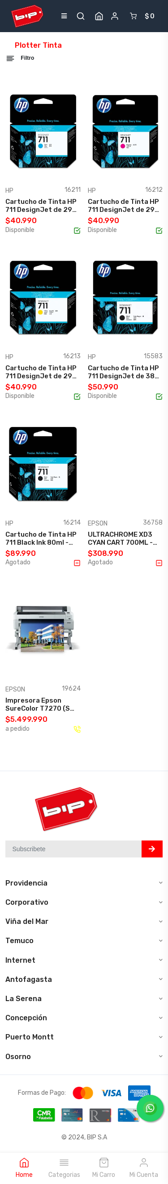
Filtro (20, 58)
